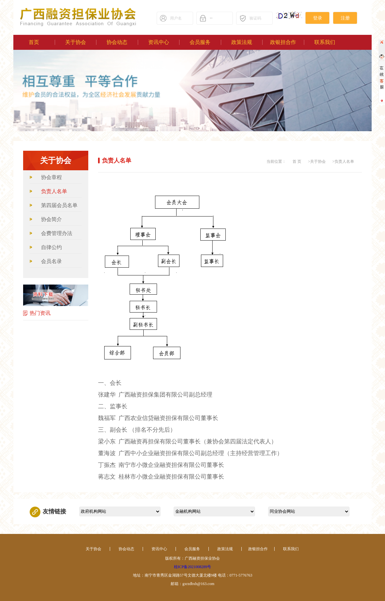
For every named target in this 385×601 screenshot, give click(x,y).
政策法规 (241, 42)
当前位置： (276, 161)
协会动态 (117, 42)
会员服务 (200, 42)
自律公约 (56, 249)
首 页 (296, 161)
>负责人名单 (343, 161)
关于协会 (75, 42)
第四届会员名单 (56, 207)
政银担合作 (283, 42)
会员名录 (56, 263)
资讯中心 (158, 42)
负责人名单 (56, 193)
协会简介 (56, 221)
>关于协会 (317, 161)
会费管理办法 (56, 235)
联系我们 (324, 42)
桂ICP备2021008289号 (192, 567)
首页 (34, 42)
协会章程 (56, 179)
